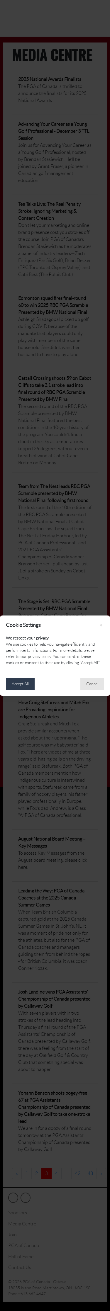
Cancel (92, 683)
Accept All (20, 683)
